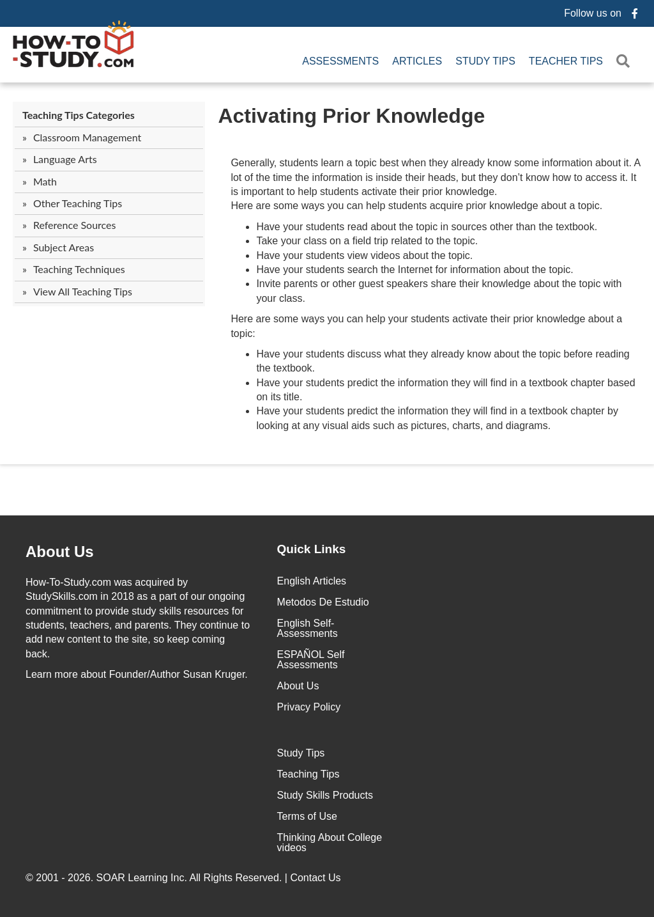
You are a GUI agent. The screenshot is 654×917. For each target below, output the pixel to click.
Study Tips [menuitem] (485, 61)
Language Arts (65, 159)
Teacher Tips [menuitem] (566, 61)
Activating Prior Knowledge (351, 115)
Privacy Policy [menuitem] (309, 706)
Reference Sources (74, 225)
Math (45, 181)
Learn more (52, 674)
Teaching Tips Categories (78, 115)
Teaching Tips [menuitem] (308, 774)
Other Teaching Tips (77, 203)
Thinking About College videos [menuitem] (330, 842)
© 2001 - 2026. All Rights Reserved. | (185, 877)
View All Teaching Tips (82, 291)
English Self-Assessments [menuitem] (307, 628)
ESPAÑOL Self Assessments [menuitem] (311, 659)
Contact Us (317, 877)
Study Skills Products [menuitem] (325, 795)
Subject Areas (63, 247)
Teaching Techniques (79, 269)
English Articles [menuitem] (312, 581)
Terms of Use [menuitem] (307, 816)
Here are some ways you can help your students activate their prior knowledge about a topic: (426, 325)
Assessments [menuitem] (340, 61)
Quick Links (311, 549)
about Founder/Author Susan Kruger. (137, 674)
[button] (625, 61)
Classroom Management (87, 137)
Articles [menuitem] (417, 61)
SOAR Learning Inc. (141, 877)
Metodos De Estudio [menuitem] (323, 602)
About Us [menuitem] (298, 685)
